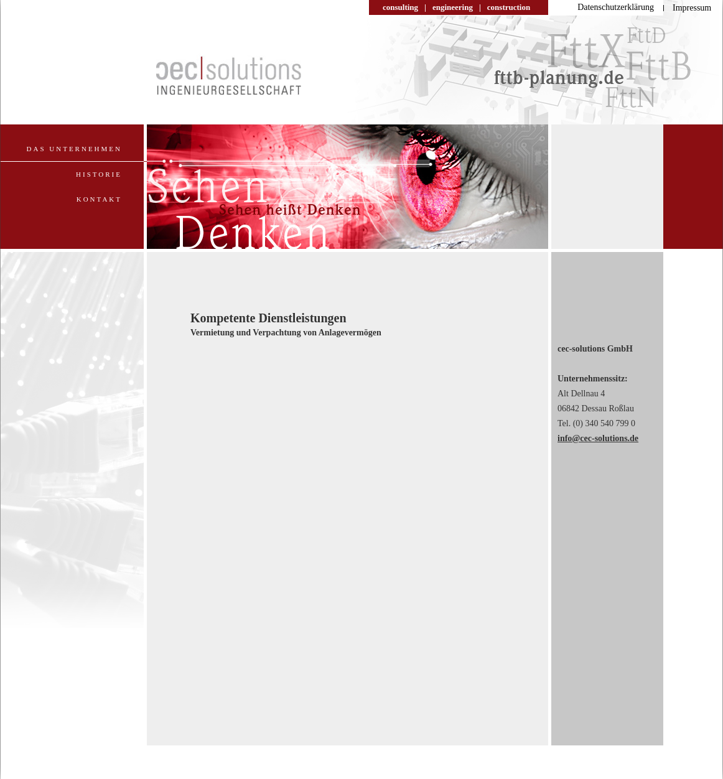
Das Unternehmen (74, 148)
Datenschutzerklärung (615, 7)
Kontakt (99, 199)
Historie (99, 174)
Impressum (692, 7)
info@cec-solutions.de (597, 438)
